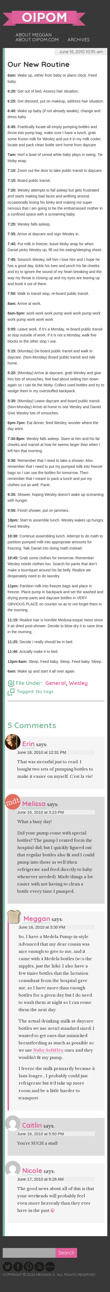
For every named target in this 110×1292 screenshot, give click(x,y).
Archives (79, 39)
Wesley (78, 683)
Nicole (32, 1170)
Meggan (36, 918)
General (55, 683)
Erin (28, 743)
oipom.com (44, 18)
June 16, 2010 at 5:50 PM (40, 1133)
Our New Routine (39, 64)
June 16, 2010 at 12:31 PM (41, 752)
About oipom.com (37, 39)
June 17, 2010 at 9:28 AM (40, 1179)
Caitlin (32, 1125)
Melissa (34, 803)
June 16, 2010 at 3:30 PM (42, 927)
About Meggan (34, 35)
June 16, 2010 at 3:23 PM (40, 812)
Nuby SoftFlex (48, 1050)
